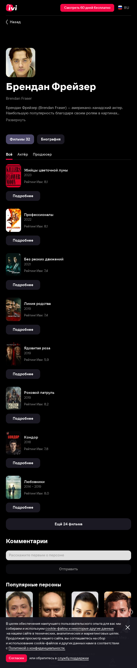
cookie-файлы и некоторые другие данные (79, 628)
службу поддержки (73, 658)
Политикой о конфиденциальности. (37, 648)
